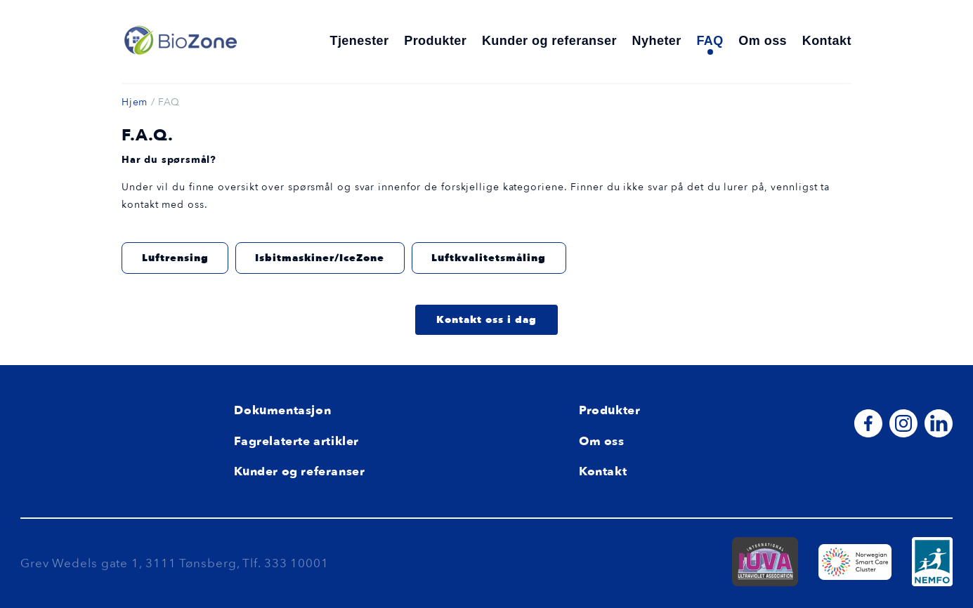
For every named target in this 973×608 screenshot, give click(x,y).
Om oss (762, 41)
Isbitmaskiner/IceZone (319, 258)
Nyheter (656, 41)
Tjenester (358, 41)
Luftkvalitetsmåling (488, 258)
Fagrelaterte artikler (296, 441)
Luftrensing (175, 258)
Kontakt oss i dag (486, 319)
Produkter (435, 41)
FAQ (709, 41)
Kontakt (826, 41)
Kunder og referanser (549, 41)
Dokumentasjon (282, 410)
